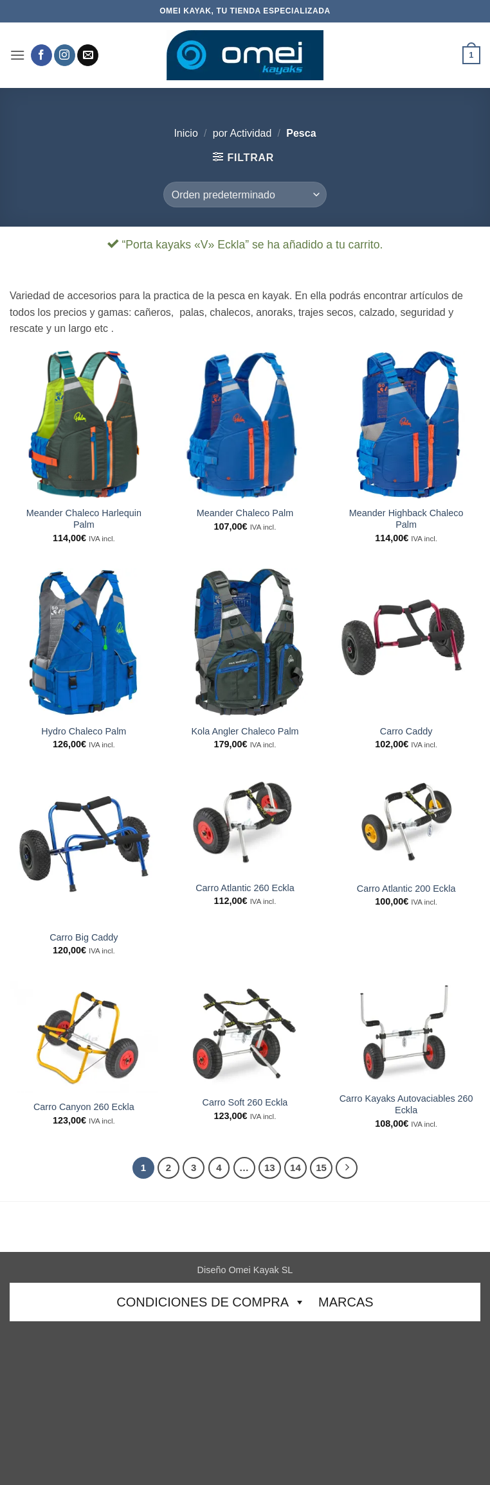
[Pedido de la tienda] (245, 194)
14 (295, 1167)
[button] (17, 55)
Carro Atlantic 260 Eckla (245, 888)
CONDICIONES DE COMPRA (210, 1302)
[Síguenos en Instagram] (64, 55)
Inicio (185, 133)
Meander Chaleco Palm (245, 513)
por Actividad (242, 133)
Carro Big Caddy (84, 937)
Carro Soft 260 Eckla (245, 1102)
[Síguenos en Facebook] (41, 55)
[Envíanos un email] (87, 55)
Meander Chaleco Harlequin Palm (83, 519)
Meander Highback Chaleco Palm (406, 519)
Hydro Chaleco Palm (83, 731)
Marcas (346, 1302)
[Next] (347, 1168)
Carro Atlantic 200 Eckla (406, 888)
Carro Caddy (406, 731)
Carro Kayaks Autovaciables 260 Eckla (406, 1104)
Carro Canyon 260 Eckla (83, 1107)
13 (269, 1167)
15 (321, 1167)
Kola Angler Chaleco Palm (244, 731)
